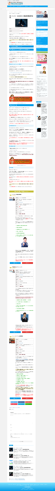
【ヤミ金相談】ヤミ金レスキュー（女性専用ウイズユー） (42, 35)
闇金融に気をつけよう (40, 42)
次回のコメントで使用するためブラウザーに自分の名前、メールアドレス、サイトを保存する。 (21, 434)
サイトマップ (37, 6)
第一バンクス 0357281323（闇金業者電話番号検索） (18, 479)
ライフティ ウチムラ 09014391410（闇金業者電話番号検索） (22, 467)
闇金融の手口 (26, 6)
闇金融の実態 (39, 39)
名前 (10, 424)
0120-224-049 (21, 202)
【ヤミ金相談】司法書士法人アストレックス (42, 33)
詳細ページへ (15, 398)
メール (11, 427)
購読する (38, 52)
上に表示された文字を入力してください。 (15, 437)
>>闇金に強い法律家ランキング (21, 165)
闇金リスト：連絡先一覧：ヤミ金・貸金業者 (15, 407)
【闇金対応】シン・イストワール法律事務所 (21, 359)
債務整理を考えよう (32, 6)
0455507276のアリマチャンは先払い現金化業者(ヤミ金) (21, 455)
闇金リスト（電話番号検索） (41, 37)
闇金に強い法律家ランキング (20, 6)
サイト (11, 430)
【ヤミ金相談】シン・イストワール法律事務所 (42, 27)
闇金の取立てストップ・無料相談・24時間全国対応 (27, 488)
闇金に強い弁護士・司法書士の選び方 (42, 21)
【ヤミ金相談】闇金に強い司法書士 (41, 29)
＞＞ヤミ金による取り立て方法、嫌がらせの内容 (15, 72)
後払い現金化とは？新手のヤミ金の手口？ (44, 129)
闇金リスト (14, 6)
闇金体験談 (39, 48)
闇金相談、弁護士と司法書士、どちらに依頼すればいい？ (42, 23)
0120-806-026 (21, 274)
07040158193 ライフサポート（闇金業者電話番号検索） (22, 449)
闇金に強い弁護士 (40, 25)
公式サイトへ (27, 398)
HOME (10, 6)
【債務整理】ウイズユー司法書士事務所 (42, 45)
